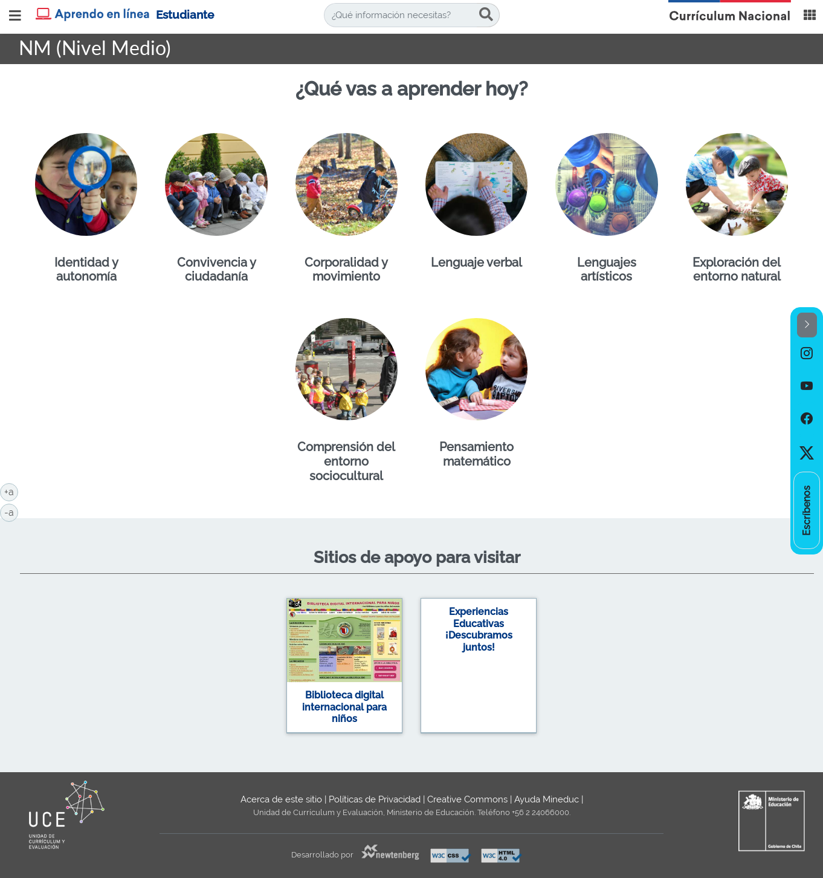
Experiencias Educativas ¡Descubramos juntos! (478, 629)
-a (11, 511)
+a (11, 491)
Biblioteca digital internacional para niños (344, 706)
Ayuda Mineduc (546, 799)
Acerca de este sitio (281, 799)
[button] (807, 325)
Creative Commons (467, 799)
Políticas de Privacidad (375, 799)
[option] (806, 353)
